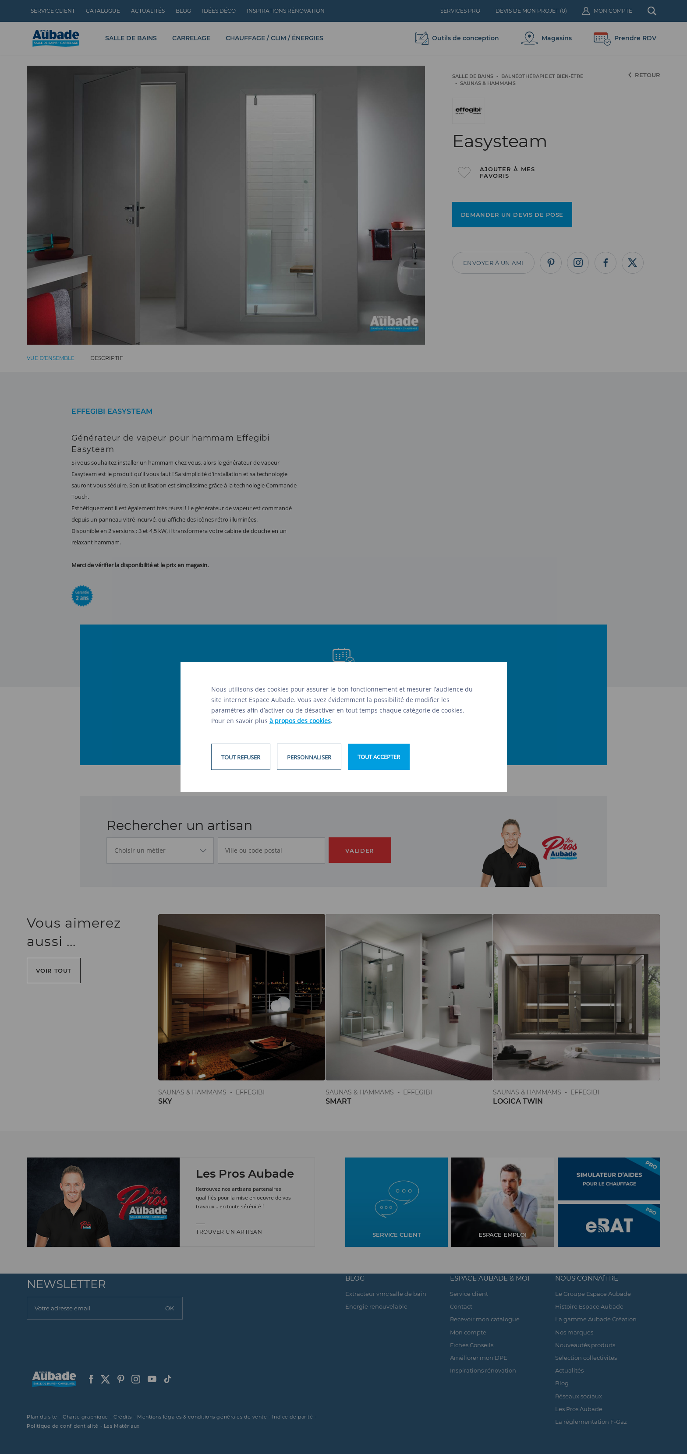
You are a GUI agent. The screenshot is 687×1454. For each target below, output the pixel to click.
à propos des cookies (300, 720)
